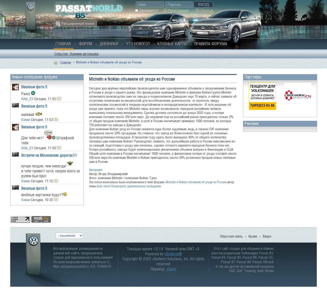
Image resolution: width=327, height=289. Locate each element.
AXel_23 (27, 98)
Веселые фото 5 (34, 86)
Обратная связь (231, 236)
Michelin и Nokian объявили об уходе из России (196, 182)
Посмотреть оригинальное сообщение (136, 186)
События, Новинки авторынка (76, 53)
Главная (63, 43)
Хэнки (25, 119)
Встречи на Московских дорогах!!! (49, 155)
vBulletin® (173, 253)
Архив (252, 236)
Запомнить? (146, 10)
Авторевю (95, 170)
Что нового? (138, 43)
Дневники (109, 43)
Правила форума (210, 43)
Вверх (267, 236)
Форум (85, 43)
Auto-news (103, 186)
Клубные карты (172, 43)
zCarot (171, 269)
